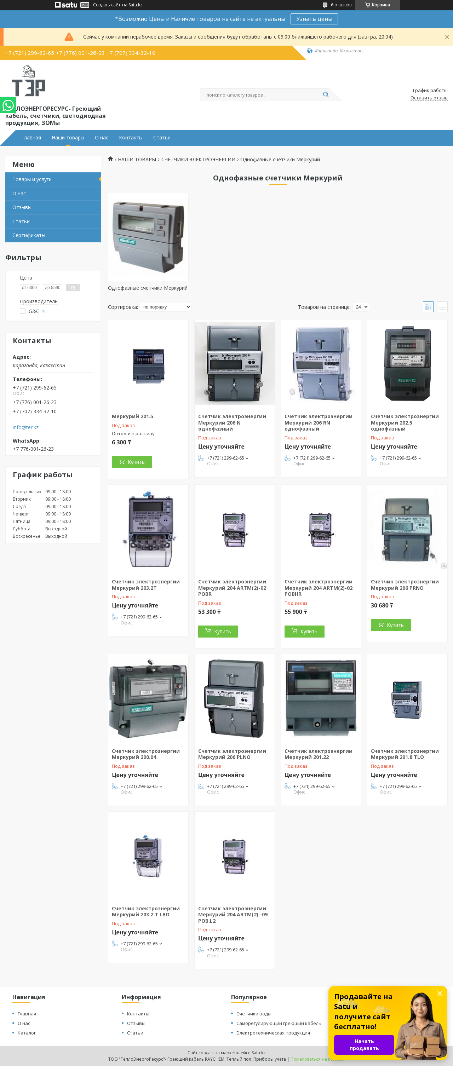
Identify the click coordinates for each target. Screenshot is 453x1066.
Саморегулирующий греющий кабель (278, 1023)
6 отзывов (341, 5)
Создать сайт (106, 4)
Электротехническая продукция (273, 1033)
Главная (31, 137)
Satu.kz (258, 1053)
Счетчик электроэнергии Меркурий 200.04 (146, 754)
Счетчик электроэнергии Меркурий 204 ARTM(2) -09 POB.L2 (233, 914)
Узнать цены (314, 19)
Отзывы (21, 207)
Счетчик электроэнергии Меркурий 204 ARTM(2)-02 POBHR (318, 587)
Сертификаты (28, 235)
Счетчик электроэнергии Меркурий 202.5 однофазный (405, 422)
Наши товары (68, 137)
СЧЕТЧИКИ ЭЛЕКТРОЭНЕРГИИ (198, 159)
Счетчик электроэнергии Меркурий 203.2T (146, 584)
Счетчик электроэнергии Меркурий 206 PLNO (232, 754)
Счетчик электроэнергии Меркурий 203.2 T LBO (146, 911)
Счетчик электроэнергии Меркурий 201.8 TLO (405, 754)
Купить (136, 462)
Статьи (162, 137)
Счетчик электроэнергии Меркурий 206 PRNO (405, 584)
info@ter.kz (26, 427)
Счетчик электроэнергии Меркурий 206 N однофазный (232, 422)
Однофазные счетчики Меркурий (148, 287)
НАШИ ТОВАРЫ (137, 159)
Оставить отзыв (429, 98)
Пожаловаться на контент (318, 1059)
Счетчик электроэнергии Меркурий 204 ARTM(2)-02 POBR (232, 587)
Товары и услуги (32, 179)
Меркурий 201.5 (132, 416)
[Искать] (326, 94)
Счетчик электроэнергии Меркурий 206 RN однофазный (318, 422)
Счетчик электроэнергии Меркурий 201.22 (318, 754)
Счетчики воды (253, 1013)
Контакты (131, 137)
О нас (101, 137)
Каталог (27, 1033)
